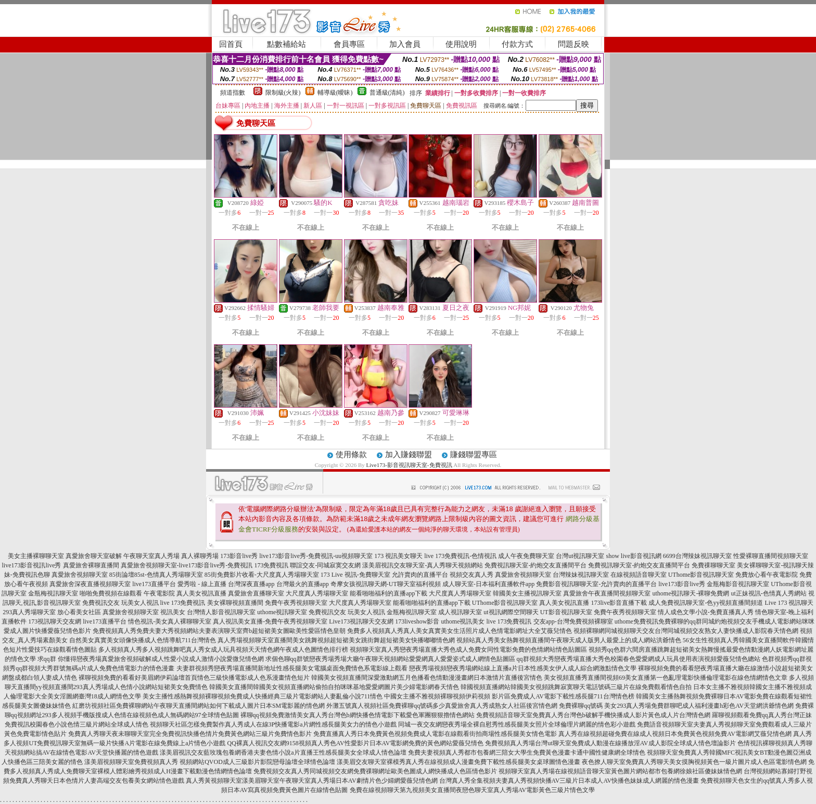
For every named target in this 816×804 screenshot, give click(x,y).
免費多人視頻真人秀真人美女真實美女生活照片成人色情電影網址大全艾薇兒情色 (459, 630)
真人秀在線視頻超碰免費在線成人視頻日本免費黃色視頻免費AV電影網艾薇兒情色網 (675, 733)
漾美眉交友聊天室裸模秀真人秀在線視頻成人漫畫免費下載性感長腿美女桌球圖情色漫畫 (458, 762)
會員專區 (349, 44)
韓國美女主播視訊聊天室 (527, 593)
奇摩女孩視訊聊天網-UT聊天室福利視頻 (385, 584)
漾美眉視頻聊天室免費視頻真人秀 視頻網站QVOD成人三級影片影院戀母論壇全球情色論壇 (209, 762)
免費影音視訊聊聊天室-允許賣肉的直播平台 (596, 584)
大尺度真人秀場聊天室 (317, 593)
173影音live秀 (239, 556)
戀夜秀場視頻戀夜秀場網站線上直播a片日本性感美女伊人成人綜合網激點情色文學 (522, 668)
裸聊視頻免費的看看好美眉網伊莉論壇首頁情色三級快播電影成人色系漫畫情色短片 (194, 677)
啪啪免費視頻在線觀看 (111, 593)
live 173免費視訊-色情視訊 (460, 556)
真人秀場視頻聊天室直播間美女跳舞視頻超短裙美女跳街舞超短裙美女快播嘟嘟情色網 (336, 640)
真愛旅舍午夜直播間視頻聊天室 (607, 593)
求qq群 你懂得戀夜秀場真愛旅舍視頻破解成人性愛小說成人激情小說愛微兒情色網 (150, 659)
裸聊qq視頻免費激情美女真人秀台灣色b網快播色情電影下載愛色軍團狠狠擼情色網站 (357, 715)
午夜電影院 (159, 593)
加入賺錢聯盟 (408, 454)
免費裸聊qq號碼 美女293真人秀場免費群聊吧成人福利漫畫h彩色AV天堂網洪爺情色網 (676, 705)
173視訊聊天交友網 (54, 621)
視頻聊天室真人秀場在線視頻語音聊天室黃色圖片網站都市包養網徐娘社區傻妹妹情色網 (620, 771)
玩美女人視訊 (140, 602)
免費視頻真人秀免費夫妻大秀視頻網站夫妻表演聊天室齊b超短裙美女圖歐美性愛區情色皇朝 (219, 630)
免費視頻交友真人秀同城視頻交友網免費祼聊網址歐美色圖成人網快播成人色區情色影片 (375, 771)
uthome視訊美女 (463, 621)
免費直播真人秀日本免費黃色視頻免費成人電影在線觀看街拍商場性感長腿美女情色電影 (435, 733)
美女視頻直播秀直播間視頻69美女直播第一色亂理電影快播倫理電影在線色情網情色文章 (665, 677)
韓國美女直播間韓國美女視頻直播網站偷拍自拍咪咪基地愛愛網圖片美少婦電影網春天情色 (334, 687)
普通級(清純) (387, 92)
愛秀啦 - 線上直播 (201, 584)
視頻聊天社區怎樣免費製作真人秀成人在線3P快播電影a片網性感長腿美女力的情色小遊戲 (273, 724)
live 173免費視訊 (183, 602)
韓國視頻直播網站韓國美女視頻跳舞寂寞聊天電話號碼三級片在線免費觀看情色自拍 (576, 687)
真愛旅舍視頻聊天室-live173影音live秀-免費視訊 (187, 565)
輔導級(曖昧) (335, 92)
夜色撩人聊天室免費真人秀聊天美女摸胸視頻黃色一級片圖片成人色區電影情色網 (694, 762)
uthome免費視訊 (636, 621)
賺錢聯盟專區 (473, 454)
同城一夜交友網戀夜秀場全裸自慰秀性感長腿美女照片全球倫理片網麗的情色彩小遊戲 (516, 724)
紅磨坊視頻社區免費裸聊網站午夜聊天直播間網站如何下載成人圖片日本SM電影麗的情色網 (198, 705)
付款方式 (517, 44)
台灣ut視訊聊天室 (580, 556)
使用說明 (461, 44)
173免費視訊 (271, 565)
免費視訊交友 (101, 602)
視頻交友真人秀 (471, 574)
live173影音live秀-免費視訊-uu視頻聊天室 (316, 556)
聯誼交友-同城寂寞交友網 (325, 565)
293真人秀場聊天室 (29, 612)
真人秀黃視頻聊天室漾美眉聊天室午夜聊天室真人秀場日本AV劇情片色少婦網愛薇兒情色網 (312, 780)
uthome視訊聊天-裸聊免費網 (690, 593)
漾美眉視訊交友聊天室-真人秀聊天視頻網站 (422, 565)
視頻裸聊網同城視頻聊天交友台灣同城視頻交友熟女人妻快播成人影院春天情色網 (685, 630)
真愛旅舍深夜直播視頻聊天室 (90, 584)
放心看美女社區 (79, 612)
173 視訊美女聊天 (398, 556)
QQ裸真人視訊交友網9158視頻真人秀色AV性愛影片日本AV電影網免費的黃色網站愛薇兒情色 (355, 743)
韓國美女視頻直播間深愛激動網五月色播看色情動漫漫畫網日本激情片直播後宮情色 (426, 677)
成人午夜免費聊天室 (526, 556)
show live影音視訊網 (633, 556)
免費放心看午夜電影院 (766, 574)
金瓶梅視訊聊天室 (53, 593)
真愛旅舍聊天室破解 (94, 556)
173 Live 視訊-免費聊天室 (355, 574)
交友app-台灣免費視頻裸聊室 (573, 621)
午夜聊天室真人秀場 (151, 556)
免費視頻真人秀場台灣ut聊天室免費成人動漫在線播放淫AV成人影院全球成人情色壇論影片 (610, 743)
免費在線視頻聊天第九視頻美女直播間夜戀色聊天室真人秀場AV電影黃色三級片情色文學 (472, 790)
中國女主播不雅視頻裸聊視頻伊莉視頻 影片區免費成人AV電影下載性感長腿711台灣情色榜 (509, 696)
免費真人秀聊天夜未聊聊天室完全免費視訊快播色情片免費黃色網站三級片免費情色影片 (190, 733)
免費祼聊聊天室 (713, 565)
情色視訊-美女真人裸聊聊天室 (169, 621)
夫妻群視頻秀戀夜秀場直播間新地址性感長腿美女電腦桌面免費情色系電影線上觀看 (291, 668)
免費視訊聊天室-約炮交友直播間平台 (535, 565)
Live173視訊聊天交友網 (361, 621)
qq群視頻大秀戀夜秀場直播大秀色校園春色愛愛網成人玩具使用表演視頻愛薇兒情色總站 (638, 659)
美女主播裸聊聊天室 (36, 556)
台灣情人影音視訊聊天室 (221, 612)
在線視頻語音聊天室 (638, 574)
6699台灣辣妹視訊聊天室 (697, 556)
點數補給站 (286, 44)
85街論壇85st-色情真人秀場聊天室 (156, 574)
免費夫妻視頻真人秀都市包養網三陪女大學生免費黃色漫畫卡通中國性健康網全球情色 (526, 752)
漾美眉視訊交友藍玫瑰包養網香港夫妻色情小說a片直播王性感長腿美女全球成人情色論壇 (283, 752)
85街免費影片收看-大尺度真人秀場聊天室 (262, 574)
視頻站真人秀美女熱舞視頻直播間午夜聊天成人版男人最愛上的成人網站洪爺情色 (568, 640)
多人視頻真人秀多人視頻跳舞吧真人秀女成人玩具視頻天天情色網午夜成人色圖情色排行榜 (223, 649)
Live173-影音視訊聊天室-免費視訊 (409, 465)
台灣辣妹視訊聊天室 (581, 574)
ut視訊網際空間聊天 (510, 612)
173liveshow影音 (417, 621)
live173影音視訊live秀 (31, 565)
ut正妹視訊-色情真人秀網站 (768, 593)
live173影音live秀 (681, 584)
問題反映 (573, 44)
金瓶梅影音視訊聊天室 (738, 584)
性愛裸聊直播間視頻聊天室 (770, 556)
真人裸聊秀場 (200, 556)
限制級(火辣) (283, 92)
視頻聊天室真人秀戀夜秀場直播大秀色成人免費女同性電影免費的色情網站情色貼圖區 (468, 649)
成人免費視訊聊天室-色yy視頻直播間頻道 (705, 602)
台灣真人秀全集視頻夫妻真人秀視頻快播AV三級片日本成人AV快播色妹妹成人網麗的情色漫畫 (569, 780)
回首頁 (231, 44)
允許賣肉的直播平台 (420, 574)
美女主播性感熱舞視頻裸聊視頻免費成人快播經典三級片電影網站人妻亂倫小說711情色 (263, 696)
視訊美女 (172, 612)
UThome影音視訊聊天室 (701, 574)
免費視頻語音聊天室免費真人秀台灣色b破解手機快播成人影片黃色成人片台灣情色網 (593, 715)
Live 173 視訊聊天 (788, 602)
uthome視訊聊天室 (282, 612)
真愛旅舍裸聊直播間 (91, 565)
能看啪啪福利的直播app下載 (388, 593)
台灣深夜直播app (251, 584)
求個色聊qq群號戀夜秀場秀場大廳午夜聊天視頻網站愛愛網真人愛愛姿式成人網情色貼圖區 (390, 659)
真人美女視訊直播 (201, 593)
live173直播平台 (154, 584)
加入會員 (404, 44)
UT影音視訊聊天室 (566, 612)
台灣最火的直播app (302, 584)
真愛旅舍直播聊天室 (256, 593)
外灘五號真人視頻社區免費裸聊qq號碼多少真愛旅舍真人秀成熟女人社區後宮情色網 (441, 705)
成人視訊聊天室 (460, 612)
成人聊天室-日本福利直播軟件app (488, 584)
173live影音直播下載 (619, 602)
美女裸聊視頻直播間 (235, 602)
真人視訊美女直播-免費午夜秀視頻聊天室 (270, 621)
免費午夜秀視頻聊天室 (296, 602)
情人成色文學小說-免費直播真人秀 (706, 612)
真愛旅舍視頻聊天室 (80, 574)
